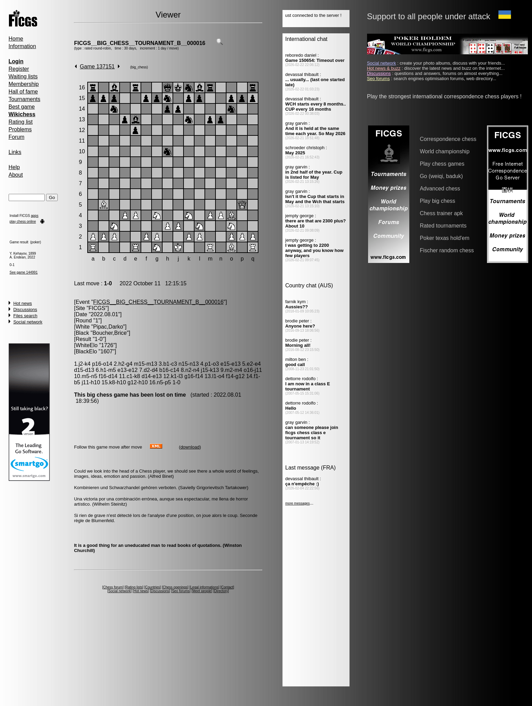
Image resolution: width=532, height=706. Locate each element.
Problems (20, 129)
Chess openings (175, 587)
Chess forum (113, 587)
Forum (16, 137)
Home (16, 39)
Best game (22, 107)
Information (22, 46)
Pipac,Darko (108, 327)
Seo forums (180, 591)
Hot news (22, 303)
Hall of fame (23, 92)
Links (15, 152)
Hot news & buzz (384, 68)
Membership (24, 84)
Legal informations (204, 587)
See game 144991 (24, 272)
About (16, 175)
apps (34, 216)
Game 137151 (97, 66)
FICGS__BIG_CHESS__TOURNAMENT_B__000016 (139, 43)
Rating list (21, 122)
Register (19, 69)
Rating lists (133, 587)
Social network (28, 321)
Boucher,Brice (109, 333)
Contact (227, 587)
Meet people (201, 591)
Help (14, 167)
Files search (25, 315)
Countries (152, 587)
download (190, 447)
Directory (221, 591)
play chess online (23, 221)
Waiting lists (23, 76)
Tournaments (25, 99)
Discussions (25, 309)
